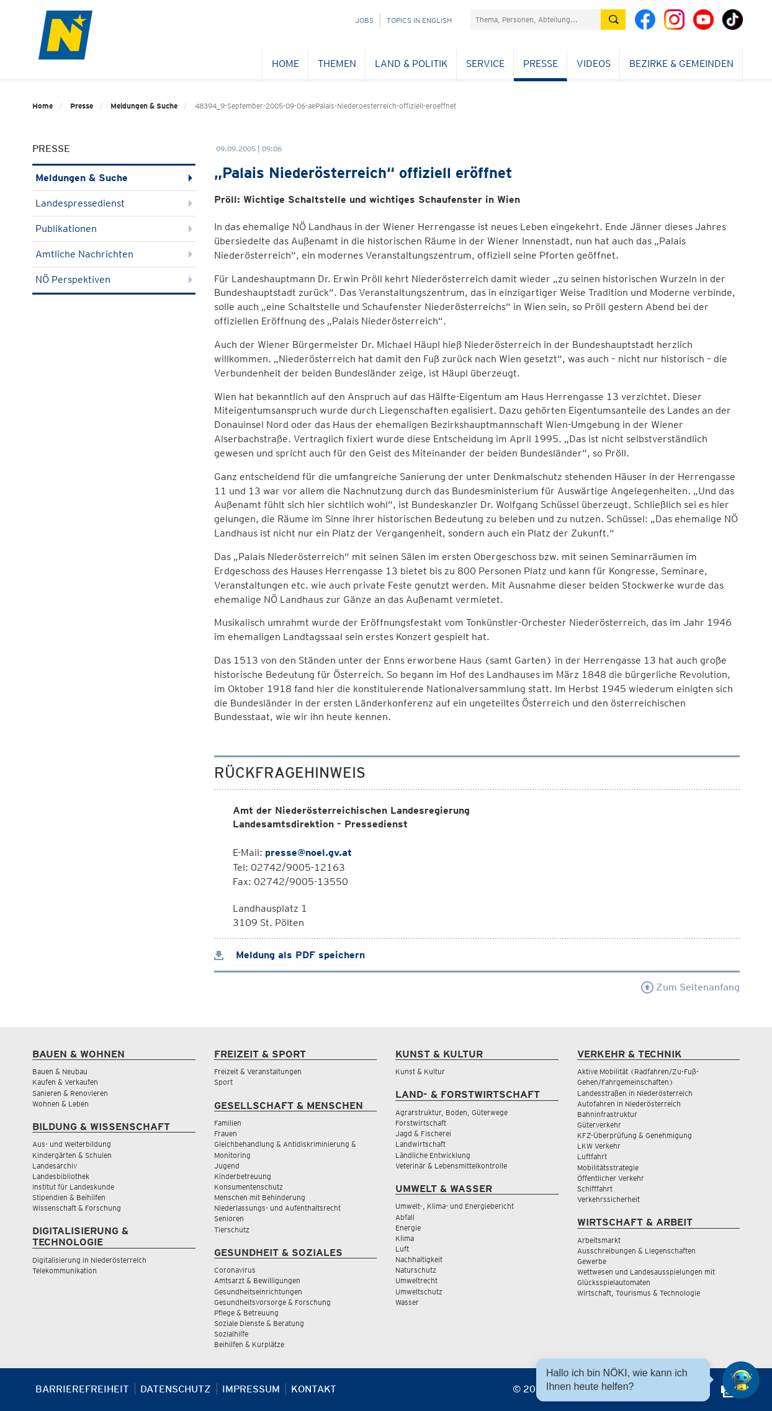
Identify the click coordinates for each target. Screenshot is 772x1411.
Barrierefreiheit (82, 1389)
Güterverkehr (599, 1124)
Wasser (407, 1302)
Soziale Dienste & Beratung (259, 1323)
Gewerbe (591, 1261)
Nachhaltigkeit (418, 1259)
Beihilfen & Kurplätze (249, 1344)
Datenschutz (175, 1389)
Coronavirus (235, 1270)
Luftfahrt (592, 1156)
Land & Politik (411, 63)
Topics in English (419, 20)
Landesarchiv (54, 1165)
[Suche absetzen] (613, 19)
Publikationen (113, 228)
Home (285, 63)
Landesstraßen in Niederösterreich (635, 1093)
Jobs (364, 20)
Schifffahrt (595, 1188)
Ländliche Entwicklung (432, 1155)
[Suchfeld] (535, 19)
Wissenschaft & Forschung (76, 1208)
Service (485, 63)
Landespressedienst (113, 203)
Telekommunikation (64, 1270)
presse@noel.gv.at (308, 852)
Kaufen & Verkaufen (65, 1082)
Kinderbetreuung (242, 1176)
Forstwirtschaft (420, 1123)
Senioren (229, 1218)
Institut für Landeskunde (73, 1186)
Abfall (405, 1217)
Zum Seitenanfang (690, 987)
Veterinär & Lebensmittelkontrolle (451, 1165)
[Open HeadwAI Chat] (741, 1380)
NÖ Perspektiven (113, 279)
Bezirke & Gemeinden (681, 63)
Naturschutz (415, 1270)
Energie (408, 1227)
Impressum (251, 1389)
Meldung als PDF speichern (289, 955)
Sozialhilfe (231, 1333)
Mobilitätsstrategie (608, 1167)
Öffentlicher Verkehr (610, 1178)
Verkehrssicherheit (608, 1199)
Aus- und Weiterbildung (71, 1144)
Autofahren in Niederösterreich (629, 1103)
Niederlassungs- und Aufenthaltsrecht (277, 1208)
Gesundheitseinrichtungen (258, 1291)
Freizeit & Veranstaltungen (258, 1071)
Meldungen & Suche (143, 105)
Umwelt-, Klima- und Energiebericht (454, 1206)
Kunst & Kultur (420, 1071)
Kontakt (313, 1389)
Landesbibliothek (60, 1176)
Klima (404, 1238)
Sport (223, 1082)
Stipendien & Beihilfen (68, 1197)
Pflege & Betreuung (246, 1312)
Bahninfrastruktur (607, 1114)
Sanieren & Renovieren (70, 1093)
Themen (337, 63)
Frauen (225, 1133)
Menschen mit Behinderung (259, 1197)
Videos (594, 63)
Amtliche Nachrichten (113, 254)
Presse (540, 63)
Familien (227, 1123)
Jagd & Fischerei (423, 1133)
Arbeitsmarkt (599, 1240)
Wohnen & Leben (60, 1103)
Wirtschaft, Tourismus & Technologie (638, 1292)
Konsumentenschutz (248, 1186)
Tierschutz (231, 1229)
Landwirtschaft (420, 1144)
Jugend (227, 1165)
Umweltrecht (416, 1280)
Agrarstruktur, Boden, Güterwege (451, 1112)
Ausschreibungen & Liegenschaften (636, 1250)
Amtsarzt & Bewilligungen (257, 1280)
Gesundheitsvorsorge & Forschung (272, 1302)
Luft (402, 1248)
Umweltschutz (418, 1291)
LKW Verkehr (599, 1146)
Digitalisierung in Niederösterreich (89, 1260)
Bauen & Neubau (60, 1071)
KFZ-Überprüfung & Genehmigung (634, 1135)
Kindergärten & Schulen (72, 1155)
